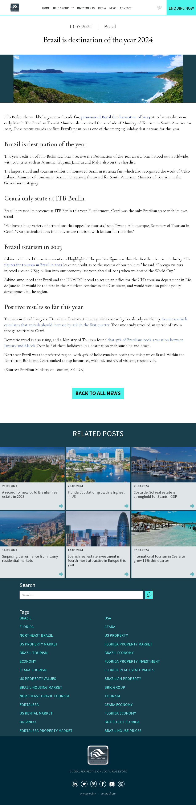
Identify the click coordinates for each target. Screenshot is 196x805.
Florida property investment (132, 661)
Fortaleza (29, 704)
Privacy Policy (88, 793)
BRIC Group (115, 687)
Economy (28, 661)
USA (108, 618)
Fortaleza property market (46, 730)
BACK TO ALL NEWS (98, 393)
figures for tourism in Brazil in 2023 (33, 264)
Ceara (110, 626)
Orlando (28, 721)
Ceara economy (118, 704)
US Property (116, 635)
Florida (27, 626)
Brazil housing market (41, 687)
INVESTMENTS (86, 8)
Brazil (110, 26)
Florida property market (128, 644)
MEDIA (102, 8)
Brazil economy (119, 652)
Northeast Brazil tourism (44, 696)
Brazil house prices (123, 730)
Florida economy (120, 713)
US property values (38, 678)
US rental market (36, 713)
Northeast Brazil (36, 635)
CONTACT (126, 8)
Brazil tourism (34, 652)
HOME (46, 8)
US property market (39, 644)
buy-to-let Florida (122, 721)
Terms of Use (108, 793)
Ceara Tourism (33, 670)
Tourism (112, 696)
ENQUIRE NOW (181, 8)
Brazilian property (123, 678)
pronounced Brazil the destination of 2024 (115, 117)
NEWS (112, 8)
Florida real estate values (129, 670)
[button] (62, 8)
